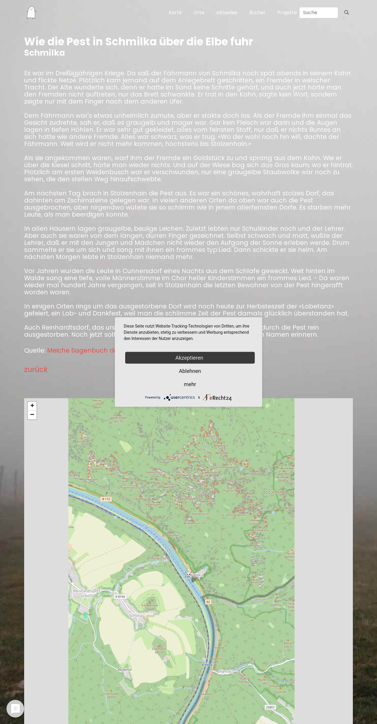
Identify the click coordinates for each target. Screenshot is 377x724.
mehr (190, 384)
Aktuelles (226, 12)
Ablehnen (190, 371)
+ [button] (32, 406)
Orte (199, 12)
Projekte (287, 12)
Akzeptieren (190, 358)
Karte (175, 12)
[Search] (318, 12)
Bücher (257, 12)
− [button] (32, 415)
